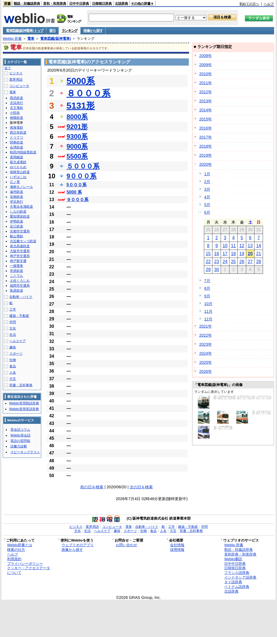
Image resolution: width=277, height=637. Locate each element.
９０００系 (77, 199)
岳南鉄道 (16, 197)
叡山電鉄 (16, 236)
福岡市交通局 (20, 286)
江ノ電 (15, 182)
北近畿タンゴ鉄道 (23, 241)
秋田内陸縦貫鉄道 (23, 152)
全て (7, 68)
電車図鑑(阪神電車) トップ (24, 31)
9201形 (77, 126)
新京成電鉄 (18, 162)
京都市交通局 (20, 231)
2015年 (205, 119)
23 (216, 261)
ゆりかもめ (18, 167)
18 (233, 253)
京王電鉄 (16, 108)
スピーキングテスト (25, 452)
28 (258, 261)
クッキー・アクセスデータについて (28, 570)
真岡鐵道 (16, 157)
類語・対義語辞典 (27, 3)
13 (250, 245)
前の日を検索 (91, 487)
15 (208, 253)
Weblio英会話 (20, 435)
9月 (207, 296)
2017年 (205, 137)
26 (241, 261)
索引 (52, 31)
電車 (30, 38)
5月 (207, 204)
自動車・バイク (20, 297)
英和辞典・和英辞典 (240, 554)
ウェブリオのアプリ (78, 545)
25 (233, 261)
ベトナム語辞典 (236, 587)
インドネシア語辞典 (240, 577)
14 (258, 245)
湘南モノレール (21, 187)
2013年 (205, 101)
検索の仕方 (16, 550)
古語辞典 (121, 3)
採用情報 (177, 550)
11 (233, 245)
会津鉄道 (16, 147)
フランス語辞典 (236, 573)
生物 (12, 360)
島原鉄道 (16, 290)
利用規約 (14, 559)
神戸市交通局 (20, 256)
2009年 (205, 65)
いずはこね (18, 177)
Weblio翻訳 (233, 559)
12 (241, 245)
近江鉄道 (16, 226)
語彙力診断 (18, 446)
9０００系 (81, 176)
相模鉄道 (16, 118)
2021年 (205, 326)
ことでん (16, 276)
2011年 (205, 83)
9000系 (77, 146)
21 (258, 253)
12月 (208, 319)
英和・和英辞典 (54, 3)
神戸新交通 (18, 261)
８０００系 (88, 93)
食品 (12, 366)
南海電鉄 (16, 127)
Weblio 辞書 (12, 38)
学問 (12, 322)
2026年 (205, 371)
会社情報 (177, 545)
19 (241, 253)
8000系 (77, 116)
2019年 (205, 155)
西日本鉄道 (18, 132)
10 (225, 245)
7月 (207, 280)
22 (208, 261)
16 (216, 253)
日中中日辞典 (79, 3)
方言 (12, 379)
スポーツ (16, 354)
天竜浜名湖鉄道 (21, 206)
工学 (12, 309)
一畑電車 (16, 266)
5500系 (77, 156)
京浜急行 (16, 103)
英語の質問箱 (20, 441)
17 (225, 253)
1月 (207, 174)
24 (225, 261)
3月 (207, 189)
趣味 (12, 347)
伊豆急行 (16, 202)
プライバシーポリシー (25, 564)
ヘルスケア (17, 341)
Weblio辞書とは (19, 545)
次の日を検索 (141, 487)
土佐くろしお (20, 281)
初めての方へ (249, 4)
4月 (207, 197)
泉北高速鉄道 (20, 246)
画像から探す (93, 31)
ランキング (70, 31)
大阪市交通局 (20, 251)
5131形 (81, 106)
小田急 (15, 113)
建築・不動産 (19, 316)
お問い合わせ (126, 545)
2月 (207, 181)
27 (250, 261)
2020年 (205, 164)
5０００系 (77, 184)
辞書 (7, 3)
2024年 (205, 353)
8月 (207, 288)
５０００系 (83, 166)
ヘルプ (269, 4)
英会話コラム (20, 430)
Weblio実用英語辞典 (24, 409)
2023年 (205, 344)
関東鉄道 (16, 142)
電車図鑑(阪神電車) (55, 38)
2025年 (205, 362)
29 (208, 269)
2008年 (205, 55)
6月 (207, 212)
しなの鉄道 (18, 211)
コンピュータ (19, 86)
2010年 (205, 74)
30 (216, 269)
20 (250, 253)
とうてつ (16, 137)
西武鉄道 (16, 98)
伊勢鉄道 (16, 221)
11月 (208, 311)
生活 (12, 335)
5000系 (81, 81)
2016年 (205, 128)
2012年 (205, 92)
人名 (12, 372)
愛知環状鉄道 (20, 216)
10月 (208, 303)
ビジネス (16, 73)
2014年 (205, 110)
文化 (12, 328)
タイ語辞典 (233, 582)
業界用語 (16, 79)
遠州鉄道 (16, 192)
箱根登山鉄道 (20, 172)
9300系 (77, 136)
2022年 (205, 335)
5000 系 (74, 192)
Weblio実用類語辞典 (24, 403)
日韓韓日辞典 (102, 3)
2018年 (205, 146)
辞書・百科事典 (20, 385)
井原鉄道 (16, 271)
